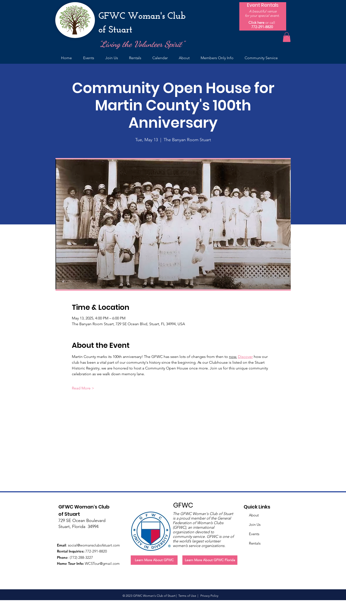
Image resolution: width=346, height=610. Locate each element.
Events (254, 534)
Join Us (254, 524)
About (254, 515)
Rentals (254, 543)
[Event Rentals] (262, 5)
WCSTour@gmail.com (102, 563)
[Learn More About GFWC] (154, 560)
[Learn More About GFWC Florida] (209, 560)
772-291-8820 (262, 27)
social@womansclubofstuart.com (94, 545)
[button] (287, 37)
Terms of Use (187, 595)
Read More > (83, 388)
